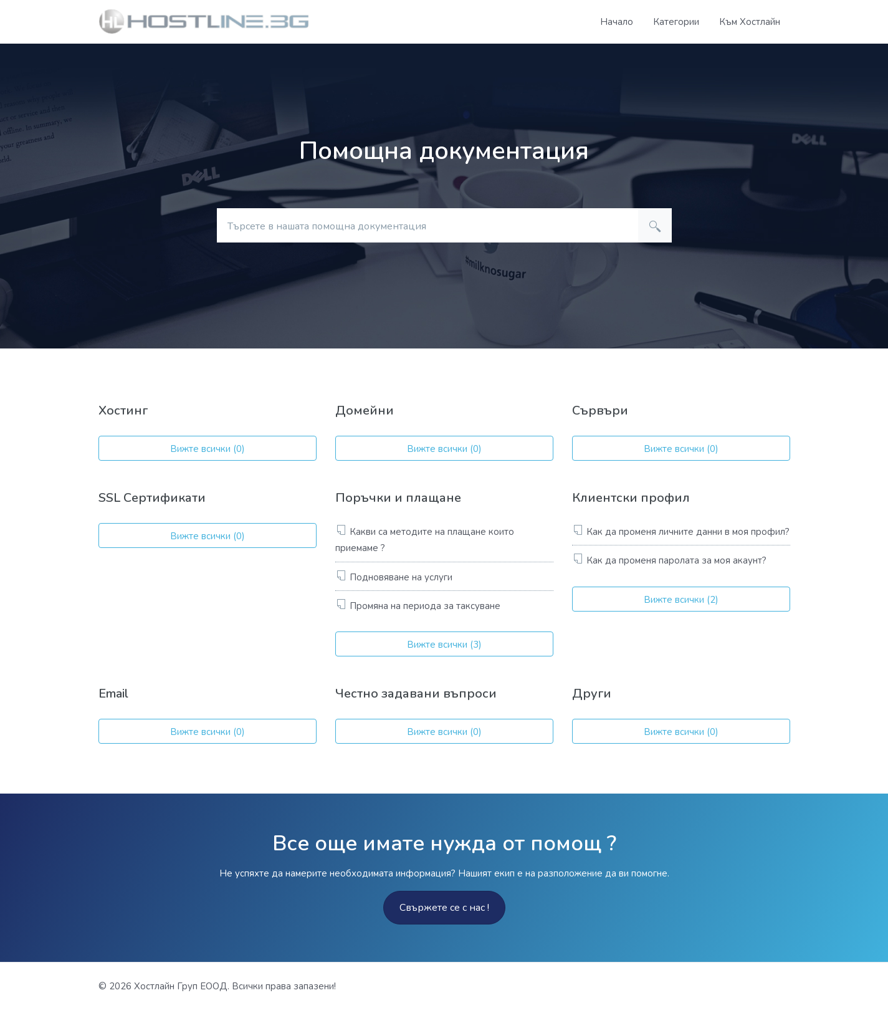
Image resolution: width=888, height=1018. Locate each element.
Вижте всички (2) (681, 599)
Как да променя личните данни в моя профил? (688, 532)
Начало (616, 22)
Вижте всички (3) (444, 644)
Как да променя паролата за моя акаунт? (676, 560)
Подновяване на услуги (401, 577)
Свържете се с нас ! (444, 908)
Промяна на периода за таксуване (425, 606)
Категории (676, 22)
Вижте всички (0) (207, 449)
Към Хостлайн (749, 22)
